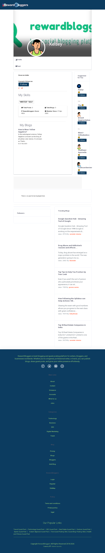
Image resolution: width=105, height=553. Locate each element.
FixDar (81, 91)
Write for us (52, 399)
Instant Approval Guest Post (39, 532)
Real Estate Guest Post (67, 529)
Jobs (52, 403)
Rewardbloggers (44, 544)
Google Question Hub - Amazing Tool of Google (72, 220)
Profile (19, 60)
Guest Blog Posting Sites (77, 532)
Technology (52, 418)
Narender (73, 261)
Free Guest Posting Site (59, 532)
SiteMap (52, 488)
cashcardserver (81, 169)
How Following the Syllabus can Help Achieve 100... (71, 299)
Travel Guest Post (20, 529)
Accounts (52, 394)
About (52, 381)
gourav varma (74, 287)
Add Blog (52, 464)
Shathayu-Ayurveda (81, 152)
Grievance (52, 390)
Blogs (52, 455)
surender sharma (75, 234)
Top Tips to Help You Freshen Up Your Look (72, 273)
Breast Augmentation (81, 119)
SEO (52, 427)
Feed (18, 66)
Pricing (52, 451)
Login (53, 479)
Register (52, 484)
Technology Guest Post (36, 529)
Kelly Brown (74, 314)
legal (52, 512)
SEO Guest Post (51, 529)
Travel (52, 436)
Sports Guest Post (20, 532)
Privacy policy (52, 508)
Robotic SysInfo (55, 546)
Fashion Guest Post (83, 529)
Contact (52, 386)
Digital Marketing (52, 431)
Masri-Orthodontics (81, 135)
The (81, 105)
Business (52, 423)
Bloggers (52, 460)
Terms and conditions (52, 503)
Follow (23, 84)
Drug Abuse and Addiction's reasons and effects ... (70, 246)
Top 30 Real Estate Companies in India (72, 326)
